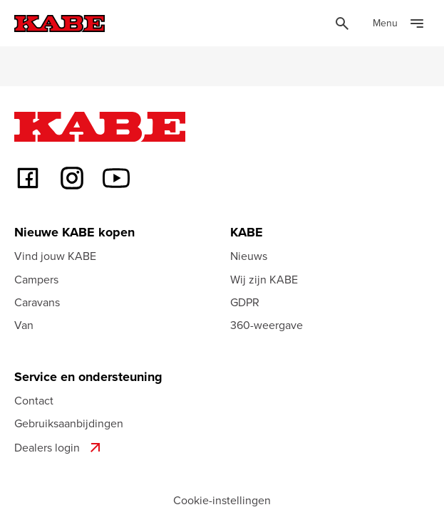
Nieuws (248, 256)
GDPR (244, 302)
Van (23, 325)
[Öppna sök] (342, 23)
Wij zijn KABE (264, 279)
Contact (33, 400)
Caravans (37, 302)
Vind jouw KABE (55, 256)
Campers (36, 279)
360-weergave (266, 325)
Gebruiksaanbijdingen (68, 423)
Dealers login (59, 447)
